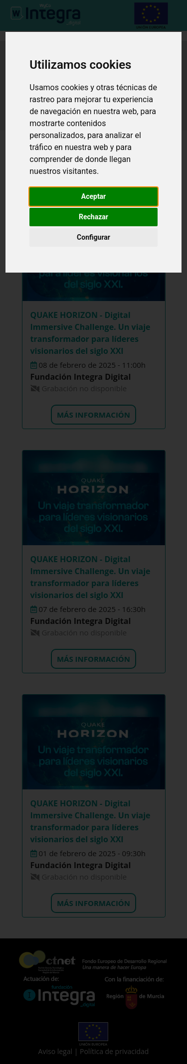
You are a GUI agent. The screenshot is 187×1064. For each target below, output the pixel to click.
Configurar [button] (93, 237)
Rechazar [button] (93, 217)
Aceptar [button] (93, 196)
